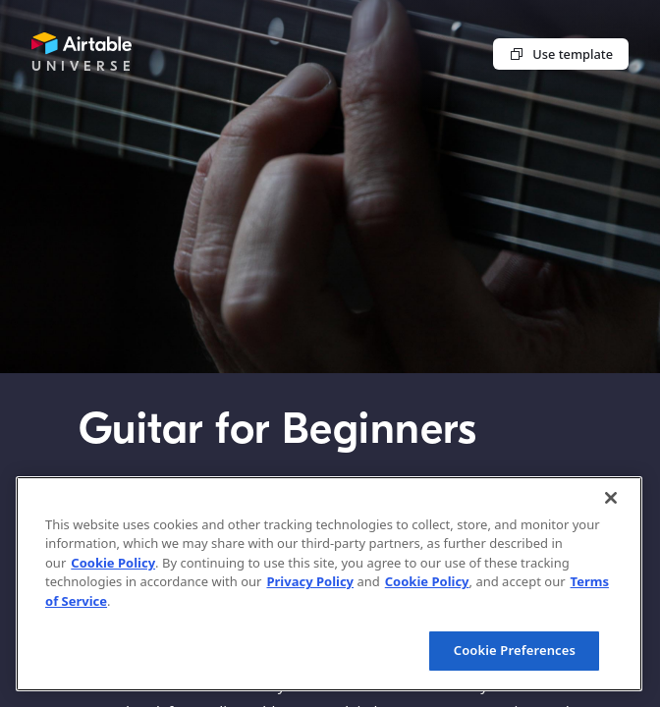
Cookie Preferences (515, 650)
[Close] (610, 497)
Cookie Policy (113, 562)
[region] (329, 583)
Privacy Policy (310, 581)
